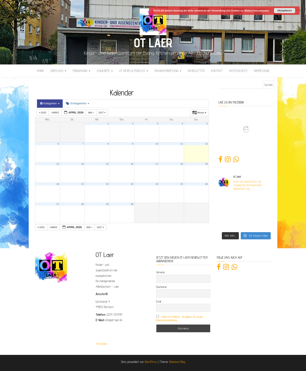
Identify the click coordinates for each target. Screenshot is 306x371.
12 (206, 143)
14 (82, 164)
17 (157, 164)
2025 (43, 112)
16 (132, 164)
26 (206, 184)
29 (107, 204)
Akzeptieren (284, 10)
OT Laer (153, 42)
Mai (91, 112)
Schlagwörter (77, 103)
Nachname (161, 287)
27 (58, 204)
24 (157, 184)
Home (40, 71)
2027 (102, 112)
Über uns (58, 71)
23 (132, 184)
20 (58, 184)
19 (206, 164)
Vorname (160, 272)
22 (107, 184)
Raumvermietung (167, 71)
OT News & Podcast (133, 71)
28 (82, 204)
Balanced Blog (177, 362)
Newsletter (196, 71)
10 (157, 143)
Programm (81, 71)
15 (107, 164)
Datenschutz (238, 71)
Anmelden (101, 344)
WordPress (151, 362)
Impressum (261, 71)
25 (181, 184)
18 (181, 164)
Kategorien (50, 103)
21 (82, 184)
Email (158, 301)
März (55, 112)
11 (181, 143)
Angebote (105, 71)
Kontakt (217, 71)
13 (58, 164)
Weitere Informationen (256, 10)
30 (132, 204)
